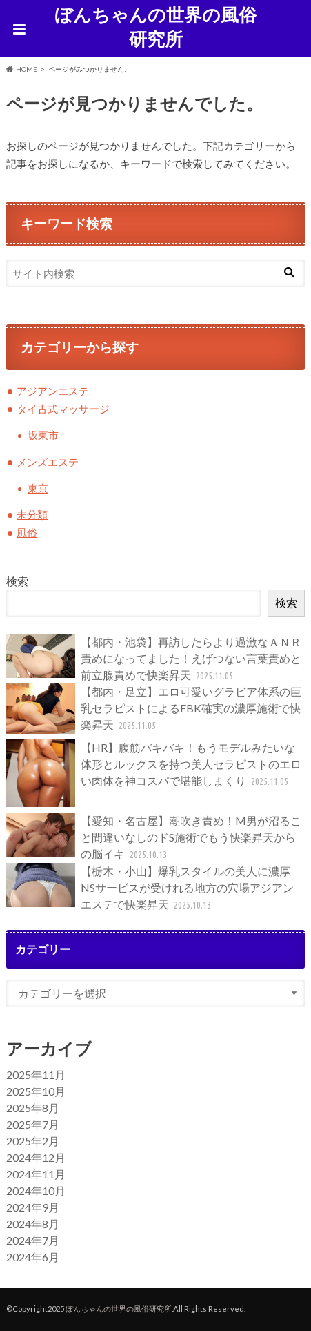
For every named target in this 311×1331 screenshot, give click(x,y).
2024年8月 (32, 1223)
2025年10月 (36, 1091)
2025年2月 (32, 1140)
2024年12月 (36, 1157)
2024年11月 (36, 1174)
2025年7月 (32, 1124)
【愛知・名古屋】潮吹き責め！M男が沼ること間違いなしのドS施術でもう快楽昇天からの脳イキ (153, 838)
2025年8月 (32, 1107)
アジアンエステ (53, 391)
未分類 (32, 514)
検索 (17, 580)
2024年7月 (32, 1240)
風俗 (27, 532)
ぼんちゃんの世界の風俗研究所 (155, 26)
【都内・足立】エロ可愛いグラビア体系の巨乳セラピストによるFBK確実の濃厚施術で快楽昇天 (153, 708)
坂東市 (43, 435)
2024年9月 (32, 1207)
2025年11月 (36, 1074)
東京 (38, 488)
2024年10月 (36, 1190)
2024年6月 (32, 1256)
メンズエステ (48, 462)
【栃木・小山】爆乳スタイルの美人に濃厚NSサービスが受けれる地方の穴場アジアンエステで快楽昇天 (150, 888)
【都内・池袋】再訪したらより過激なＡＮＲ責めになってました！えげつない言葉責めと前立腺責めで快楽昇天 (153, 659)
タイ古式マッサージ (63, 408)
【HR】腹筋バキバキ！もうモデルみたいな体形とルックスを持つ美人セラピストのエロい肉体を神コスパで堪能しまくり (153, 773)
